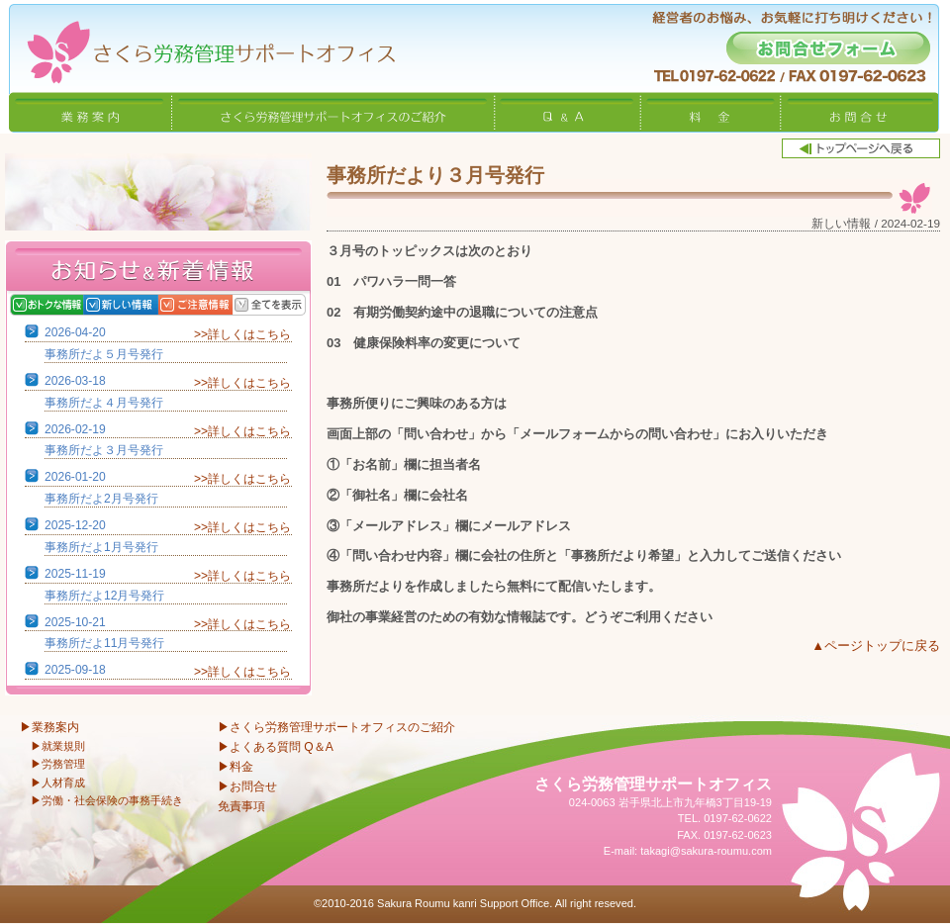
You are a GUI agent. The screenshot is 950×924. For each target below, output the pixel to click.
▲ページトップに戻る (875, 645)
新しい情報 (141, 305)
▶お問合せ (247, 786)
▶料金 (235, 767)
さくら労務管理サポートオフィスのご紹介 (333, 112)
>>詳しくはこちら (242, 334)
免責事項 (241, 806)
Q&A (568, 112)
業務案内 (90, 112)
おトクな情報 (67, 305)
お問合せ (859, 112)
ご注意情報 (215, 305)
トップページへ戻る (861, 148)
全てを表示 (289, 305)
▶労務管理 (58, 764)
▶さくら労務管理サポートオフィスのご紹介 (336, 727)
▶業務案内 (49, 727)
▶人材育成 (58, 782)
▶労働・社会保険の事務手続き (107, 800)
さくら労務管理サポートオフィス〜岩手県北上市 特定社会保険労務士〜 (198, 46)
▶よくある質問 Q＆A (275, 747)
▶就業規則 (58, 746)
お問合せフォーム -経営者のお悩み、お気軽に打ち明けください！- (828, 48)
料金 (711, 112)
